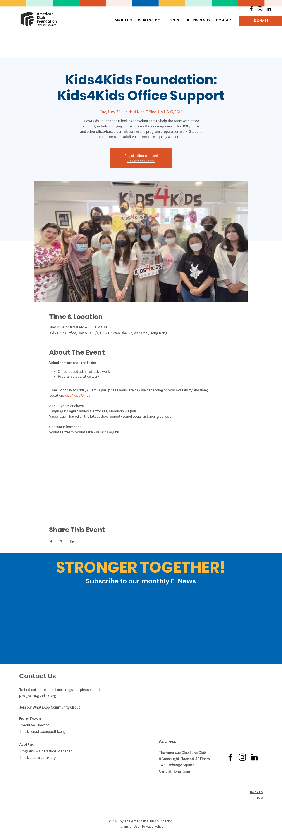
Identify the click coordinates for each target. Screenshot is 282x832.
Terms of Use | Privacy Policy (141, 826)
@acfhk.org (47, 757)
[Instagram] (260, 8)
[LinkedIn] (268, 8)
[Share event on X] (62, 541)
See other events (141, 160)
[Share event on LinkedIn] (72, 541)
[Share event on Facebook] (51, 541)
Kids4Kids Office (77, 395)
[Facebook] (251, 8)
